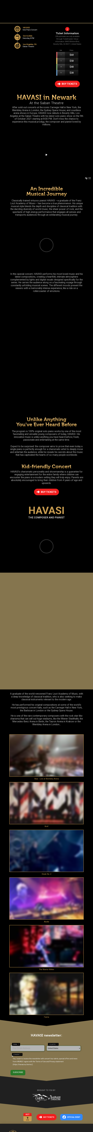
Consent (17, 1054)
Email (16, 1044)
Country (53, 1044)
